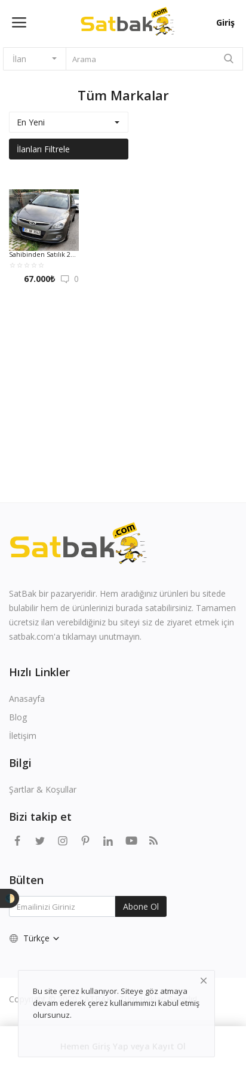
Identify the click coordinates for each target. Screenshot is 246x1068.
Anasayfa (27, 698)
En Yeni (31, 122)
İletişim (22, 735)
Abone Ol (141, 906)
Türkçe (35, 938)
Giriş (225, 22)
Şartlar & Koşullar (42, 789)
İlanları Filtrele (43, 149)
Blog (18, 717)
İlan (19, 59)
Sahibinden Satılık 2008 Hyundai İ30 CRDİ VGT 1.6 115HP (44, 255)
